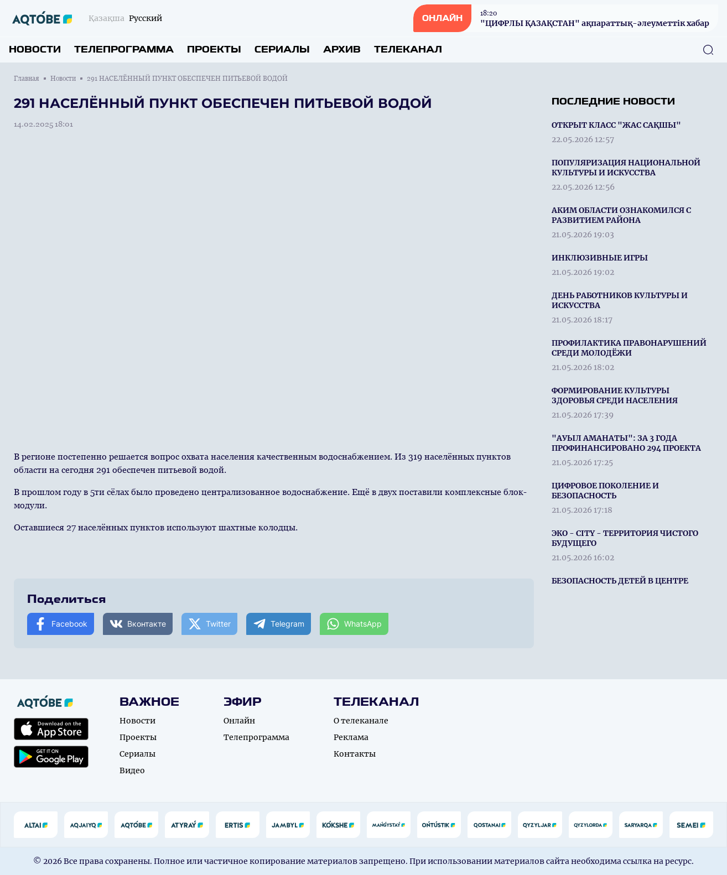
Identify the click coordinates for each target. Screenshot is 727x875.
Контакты (355, 754)
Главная (26, 78)
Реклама (351, 737)
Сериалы (282, 49)
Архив (342, 49)
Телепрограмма (124, 49)
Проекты (214, 49)
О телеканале (361, 721)
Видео (132, 770)
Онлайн (239, 721)
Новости (35, 49)
